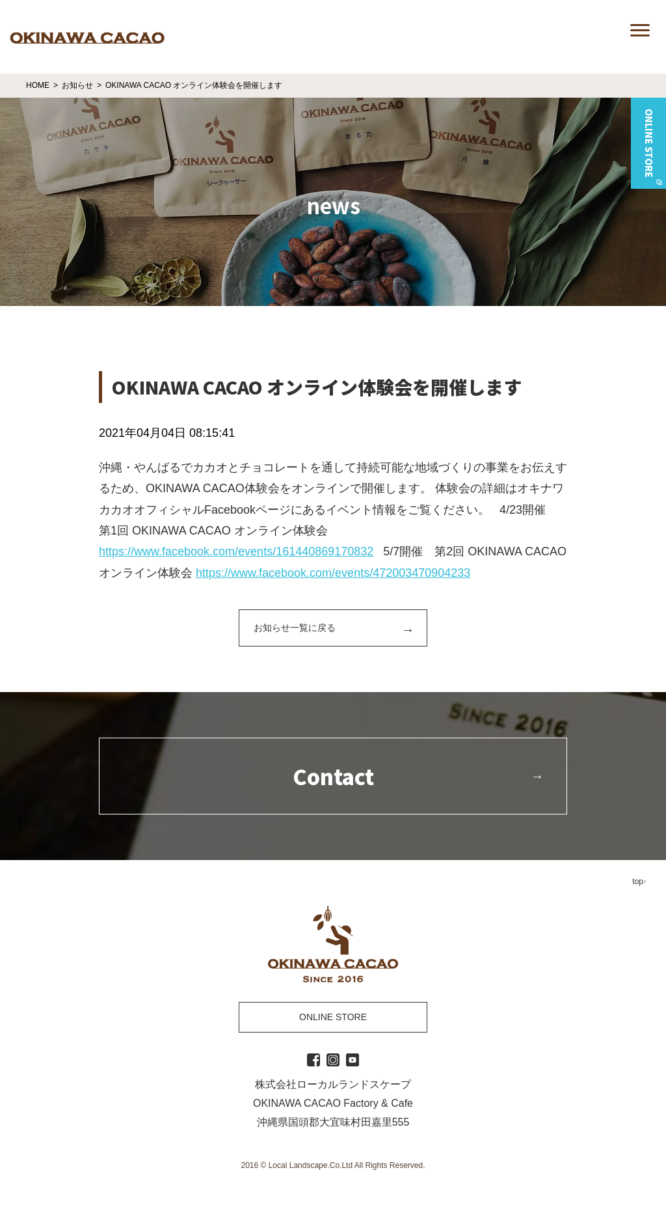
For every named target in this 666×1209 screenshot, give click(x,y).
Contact (333, 776)
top (637, 881)
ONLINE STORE (333, 1017)
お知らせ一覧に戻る (295, 627)
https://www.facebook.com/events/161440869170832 (236, 551)
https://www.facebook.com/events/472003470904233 (333, 572)
